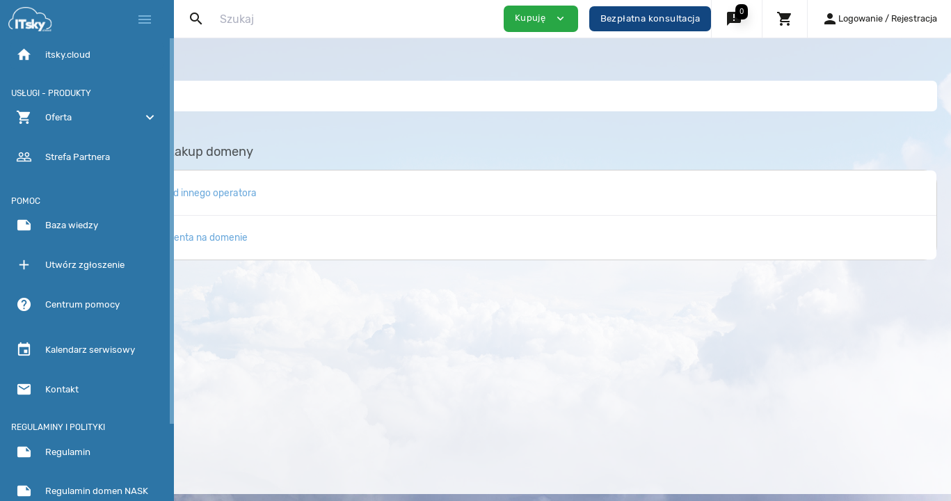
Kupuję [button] (541, 18)
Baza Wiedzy (227, 96)
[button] (736, 19)
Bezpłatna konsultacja (650, 18)
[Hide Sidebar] (145, 19)
